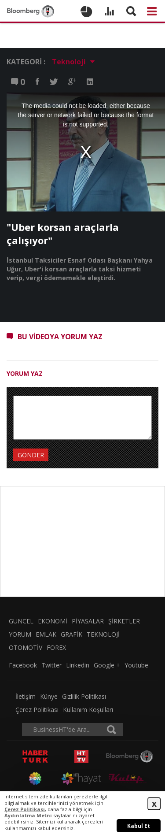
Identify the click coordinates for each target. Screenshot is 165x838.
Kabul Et (138, 826)
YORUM (20, 634)
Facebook (23, 665)
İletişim (25, 696)
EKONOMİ (52, 621)
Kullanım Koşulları (88, 709)
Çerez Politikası (37, 709)
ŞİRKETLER (124, 621)
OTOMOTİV (25, 647)
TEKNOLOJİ (103, 634)
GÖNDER (31, 455)
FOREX (56, 647)
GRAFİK (71, 634)
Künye (49, 696)
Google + (107, 665)
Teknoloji (73, 62)
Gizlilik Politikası (84, 696)
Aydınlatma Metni (28, 815)
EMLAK (46, 634)
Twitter (51, 665)
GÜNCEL (21, 621)
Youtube (136, 665)
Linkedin (77, 665)
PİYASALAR (88, 621)
